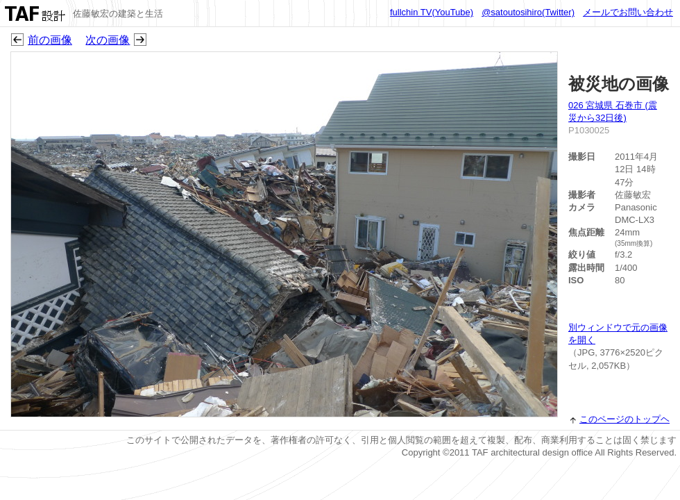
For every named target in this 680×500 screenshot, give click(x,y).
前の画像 (50, 40)
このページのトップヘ (624, 419)
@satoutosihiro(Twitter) (528, 12)
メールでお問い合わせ (628, 12)
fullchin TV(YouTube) (431, 12)
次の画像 (107, 40)
